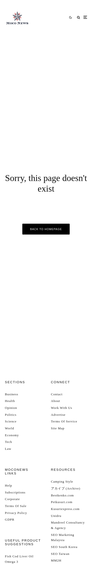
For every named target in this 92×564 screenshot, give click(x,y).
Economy (12, 435)
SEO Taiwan (60, 554)
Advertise (58, 415)
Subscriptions (15, 492)
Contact (57, 394)
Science (10, 421)
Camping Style (62, 481)
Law (8, 449)
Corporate (12, 499)
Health (10, 401)
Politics (10, 415)
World (9, 428)
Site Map (58, 428)
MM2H (56, 560)
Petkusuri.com (62, 502)
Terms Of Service (64, 421)
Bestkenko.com (62, 495)
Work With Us (61, 408)
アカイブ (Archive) (65, 488)
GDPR (9, 519)
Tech (8, 442)
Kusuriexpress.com (65, 509)
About (55, 401)
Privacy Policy (16, 513)
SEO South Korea (64, 547)
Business (11, 394)
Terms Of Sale (15, 506)
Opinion (11, 408)
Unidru (56, 516)
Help (8, 485)
